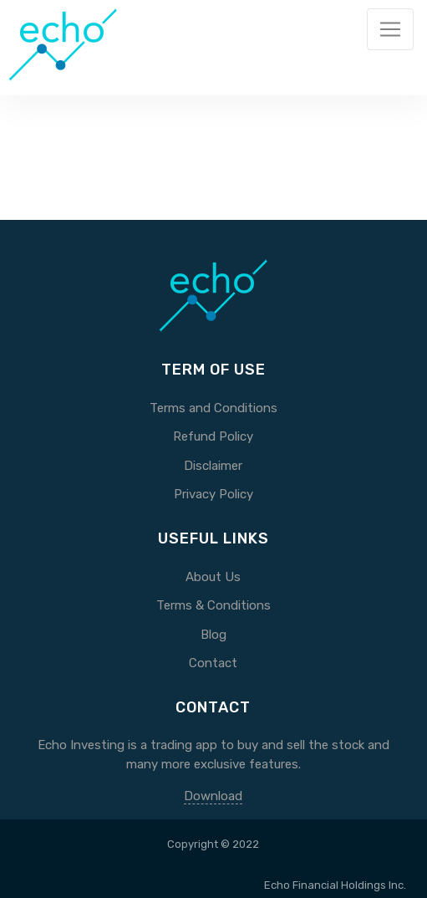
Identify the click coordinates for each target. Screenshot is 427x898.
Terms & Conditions (213, 605)
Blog (213, 634)
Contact (213, 663)
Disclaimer (213, 465)
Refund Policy (213, 436)
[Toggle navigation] (390, 29)
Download (213, 796)
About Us (213, 576)
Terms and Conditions (213, 408)
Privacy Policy (213, 494)
